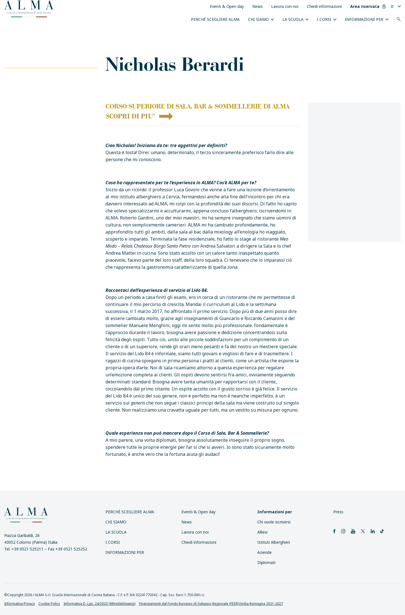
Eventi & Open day (227, 6)
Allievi (262, 532)
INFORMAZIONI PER (364, 19)
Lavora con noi (284, 6)
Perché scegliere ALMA (215, 19)
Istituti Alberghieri (273, 542)
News (257, 6)
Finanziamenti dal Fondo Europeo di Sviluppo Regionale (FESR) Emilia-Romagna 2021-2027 (211, 603)
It (392, 6)
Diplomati (266, 562)
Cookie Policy (49, 603)
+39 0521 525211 (27, 549)
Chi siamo (258, 19)
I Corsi (324, 19)
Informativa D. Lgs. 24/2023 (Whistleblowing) (99, 603)
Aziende (264, 552)
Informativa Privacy (19, 603)
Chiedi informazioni (324, 6)
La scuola (292, 19)
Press (338, 511)
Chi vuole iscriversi (274, 522)
